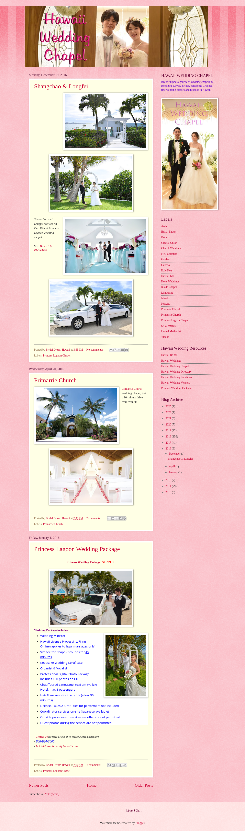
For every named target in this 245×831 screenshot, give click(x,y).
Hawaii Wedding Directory (176, 371)
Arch (164, 226)
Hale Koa (166, 270)
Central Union (169, 242)
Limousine (167, 292)
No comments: (94, 349)
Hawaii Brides (169, 354)
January (173, 472)
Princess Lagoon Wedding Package (77, 549)
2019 (169, 430)
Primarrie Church (55, 380)
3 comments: (94, 764)
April (172, 466)
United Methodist (171, 331)
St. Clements (168, 325)
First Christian (169, 253)
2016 (169, 448)
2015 (169, 480)
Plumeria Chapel (170, 309)
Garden (165, 259)
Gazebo (165, 265)
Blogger (139, 822)
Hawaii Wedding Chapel (175, 366)
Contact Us (42, 736)
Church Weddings (171, 248)
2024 (169, 412)
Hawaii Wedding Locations (176, 377)
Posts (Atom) (51, 794)
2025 (169, 406)
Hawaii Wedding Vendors (175, 382)
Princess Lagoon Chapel (56, 355)
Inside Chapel (169, 287)
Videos (165, 336)
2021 (169, 418)
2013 (169, 492)
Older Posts (144, 785)
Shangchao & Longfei (61, 86)
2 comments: (93, 518)
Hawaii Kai (167, 276)
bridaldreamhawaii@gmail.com (57, 746)
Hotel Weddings (170, 281)
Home (92, 785)
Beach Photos (169, 231)
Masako (165, 298)
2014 (169, 486)
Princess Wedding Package (176, 388)
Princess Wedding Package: (84, 562)
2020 (169, 424)
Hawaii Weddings (171, 360)
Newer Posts (39, 785)
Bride (164, 237)
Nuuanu (165, 303)
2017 (169, 442)
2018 (169, 436)
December (175, 453)
